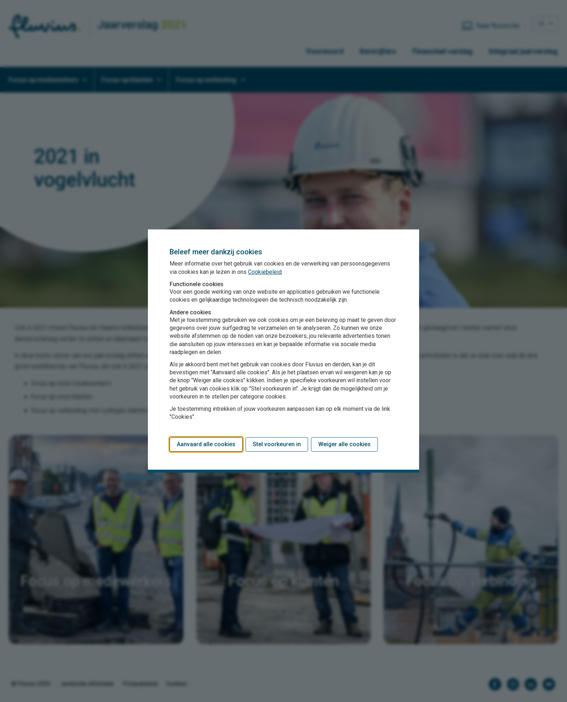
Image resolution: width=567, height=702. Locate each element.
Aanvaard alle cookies (206, 444)
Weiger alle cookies (344, 444)
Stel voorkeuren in (277, 444)
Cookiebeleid (265, 271)
